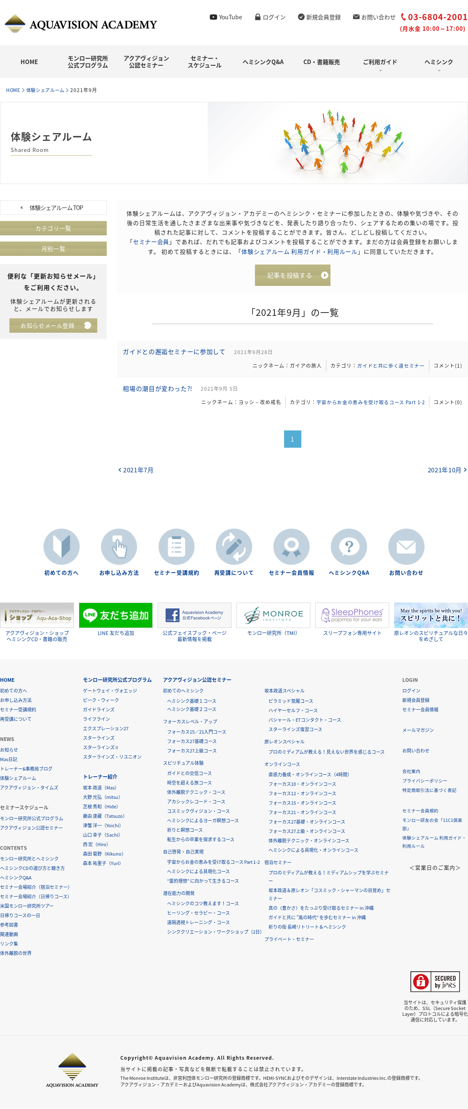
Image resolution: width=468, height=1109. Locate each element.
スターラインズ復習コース (295, 729)
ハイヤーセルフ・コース (293, 710)
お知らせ (9, 750)
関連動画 (9, 934)
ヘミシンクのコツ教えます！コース (203, 903)
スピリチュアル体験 (183, 763)
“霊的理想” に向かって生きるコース (203, 881)
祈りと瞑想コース (185, 830)
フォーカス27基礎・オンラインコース (306, 822)
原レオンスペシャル (284, 742)
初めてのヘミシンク (183, 691)
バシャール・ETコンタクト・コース (304, 720)
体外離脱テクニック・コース (196, 792)
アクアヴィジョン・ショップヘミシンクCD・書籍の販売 (37, 623)
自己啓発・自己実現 (183, 852)
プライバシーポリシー (424, 781)
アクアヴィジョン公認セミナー (146, 61)
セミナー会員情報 (291, 573)
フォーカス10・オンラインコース (302, 784)
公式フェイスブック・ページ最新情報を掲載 (195, 623)
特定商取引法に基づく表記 (429, 790)
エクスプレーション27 (105, 728)
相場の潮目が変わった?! (159, 391)
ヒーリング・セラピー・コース (198, 913)
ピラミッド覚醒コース (290, 701)
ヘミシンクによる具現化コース (198, 871)
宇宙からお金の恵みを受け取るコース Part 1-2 (367, 405)
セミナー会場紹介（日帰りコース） (36, 896)
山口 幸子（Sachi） (103, 835)
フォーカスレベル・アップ (190, 721)
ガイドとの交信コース (189, 773)
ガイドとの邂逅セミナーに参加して (176, 353)
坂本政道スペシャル (284, 691)
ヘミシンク (438, 62)
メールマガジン (418, 730)
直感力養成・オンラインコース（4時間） (310, 774)
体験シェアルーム (49, 90)
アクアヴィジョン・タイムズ (29, 788)
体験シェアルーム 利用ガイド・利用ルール (299, 251)
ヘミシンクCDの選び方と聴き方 (32, 868)
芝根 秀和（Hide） (102, 806)
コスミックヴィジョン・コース (198, 811)
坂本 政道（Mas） (101, 788)
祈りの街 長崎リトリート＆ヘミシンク (307, 927)
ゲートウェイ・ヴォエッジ (110, 691)
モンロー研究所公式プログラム (88, 61)
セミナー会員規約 (420, 811)
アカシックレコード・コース (196, 801)
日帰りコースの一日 (20, 915)
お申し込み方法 (119, 573)
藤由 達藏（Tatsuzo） (105, 816)
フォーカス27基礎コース (192, 741)
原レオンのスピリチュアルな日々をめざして (431, 623)
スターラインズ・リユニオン (112, 757)
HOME (29, 62)
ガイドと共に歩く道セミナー (389, 367)
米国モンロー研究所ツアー (27, 906)
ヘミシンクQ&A (263, 62)
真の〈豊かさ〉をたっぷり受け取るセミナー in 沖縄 (321, 908)
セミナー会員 (151, 241)
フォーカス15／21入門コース (196, 732)
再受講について (234, 573)
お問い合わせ (378, 17)
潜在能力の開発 (179, 893)
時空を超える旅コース (189, 783)
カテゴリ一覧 (53, 228)
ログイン (274, 17)
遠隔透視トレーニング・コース (198, 922)
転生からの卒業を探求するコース (200, 839)
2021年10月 (444, 473)
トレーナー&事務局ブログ (26, 769)
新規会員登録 (323, 17)
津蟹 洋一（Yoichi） (103, 825)
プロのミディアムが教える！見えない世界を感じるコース (326, 752)
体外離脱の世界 (16, 953)
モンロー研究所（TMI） (273, 620)
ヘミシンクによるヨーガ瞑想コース (203, 820)
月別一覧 (53, 249)
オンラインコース (282, 764)
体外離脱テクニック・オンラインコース (308, 841)
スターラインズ (99, 738)
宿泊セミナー (277, 862)
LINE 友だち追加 (116, 620)
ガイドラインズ (99, 709)
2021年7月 (139, 473)
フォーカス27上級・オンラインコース (306, 831)
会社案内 (411, 771)
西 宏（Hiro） (97, 844)
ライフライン (96, 719)
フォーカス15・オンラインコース (302, 803)
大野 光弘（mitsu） (103, 797)
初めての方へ (61, 573)
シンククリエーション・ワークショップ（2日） (215, 932)
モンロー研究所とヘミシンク (29, 859)
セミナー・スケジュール (205, 61)
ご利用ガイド (380, 62)
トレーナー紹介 (100, 777)
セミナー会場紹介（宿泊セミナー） (36, 887)
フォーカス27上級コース (192, 751)
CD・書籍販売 (321, 62)
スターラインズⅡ (101, 747)
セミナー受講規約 (177, 573)
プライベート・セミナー (289, 939)
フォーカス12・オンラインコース (302, 793)
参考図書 (9, 925)
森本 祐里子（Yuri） (103, 863)
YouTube (230, 17)
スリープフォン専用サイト (352, 620)
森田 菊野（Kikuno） (104, 854)
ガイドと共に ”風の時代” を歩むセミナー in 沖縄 (317, 917)
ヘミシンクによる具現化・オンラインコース (313, 850)
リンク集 (9, 944)
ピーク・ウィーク (101, 700)
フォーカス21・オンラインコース (302, 812)
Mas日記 (8, 759)
